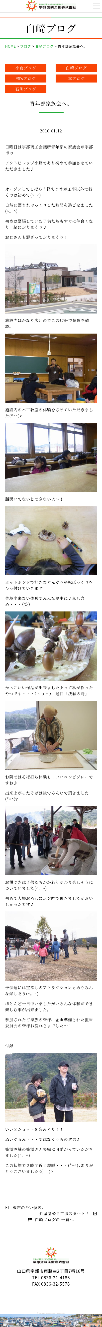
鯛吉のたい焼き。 (25, 1207)
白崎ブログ (76, 68)
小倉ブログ (25, 68)
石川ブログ (25, 89)
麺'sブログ (26, 78)
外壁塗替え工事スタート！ (68, 1213)
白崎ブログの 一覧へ (51, 1219)
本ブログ (76, 78)
